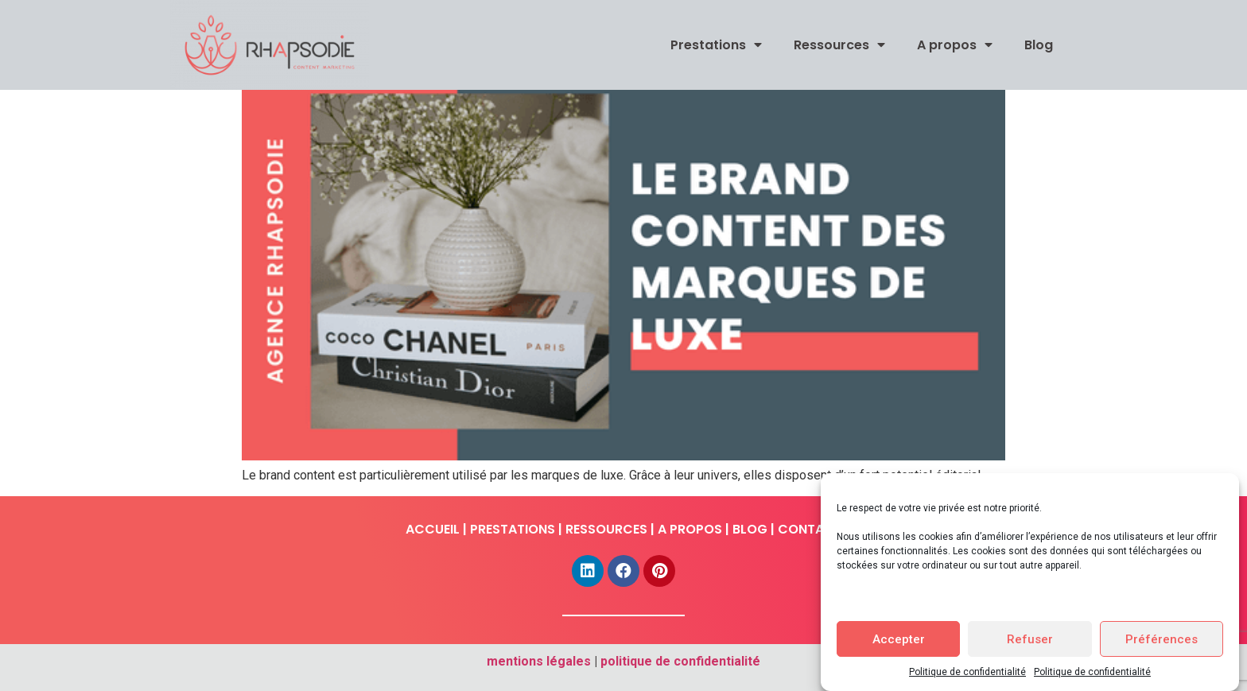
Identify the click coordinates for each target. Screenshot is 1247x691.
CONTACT (810, 529)
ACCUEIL (433, 529)
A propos (955, 45)
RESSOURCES (606, 529)
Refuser (1030, 639)
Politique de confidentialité (967, 671)
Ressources (839, 45)
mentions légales (539, 661)
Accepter (898, 639)
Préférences (1161, 639)
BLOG (749, 529)
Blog (1038, 45)
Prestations (716, 45)
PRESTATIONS (512, 529)
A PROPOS (690, 529)
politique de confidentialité (680, 661)
